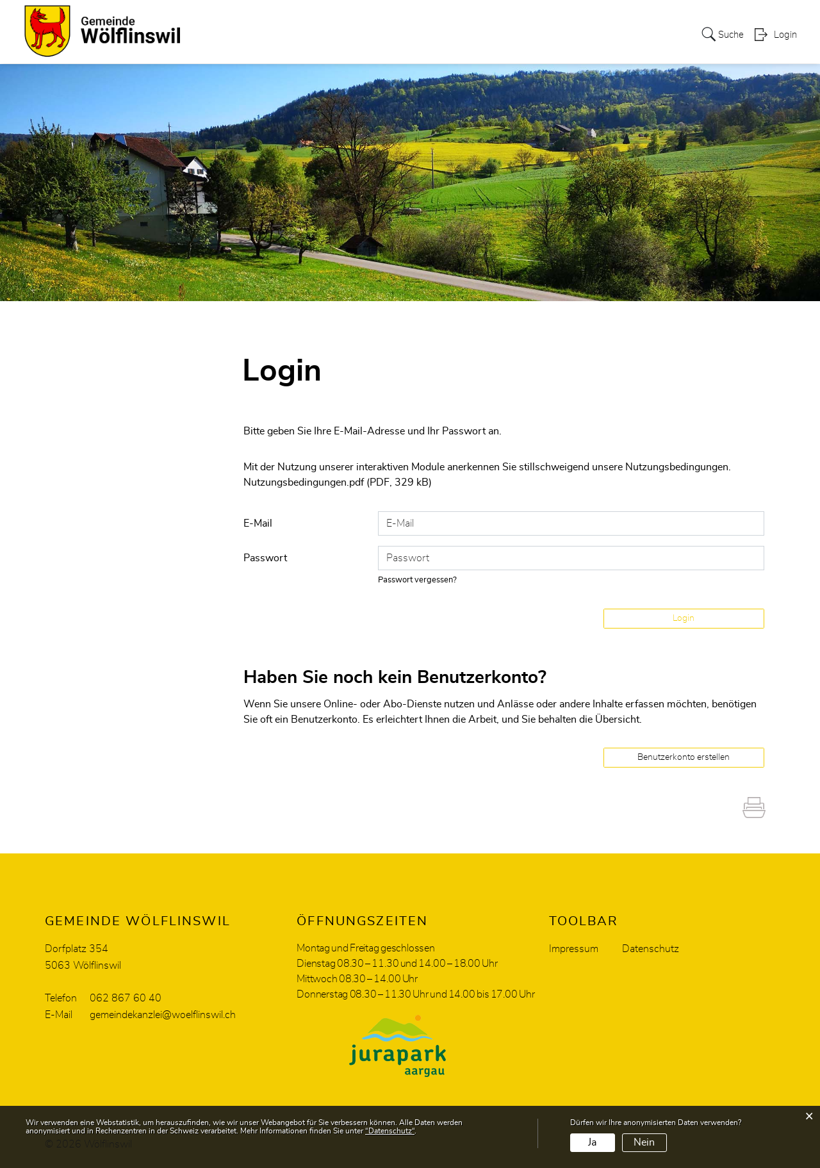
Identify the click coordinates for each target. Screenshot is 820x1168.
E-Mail (257, 523)
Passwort (265, 557)
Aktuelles (674, 22)
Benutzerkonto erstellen (683, 756)
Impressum (573, 948)
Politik (255, 22)
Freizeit (493, 22)
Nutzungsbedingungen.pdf (303, 482)
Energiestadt (606, 22)
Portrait (208, 22)
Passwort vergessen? (417, 579)
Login (785, 49)
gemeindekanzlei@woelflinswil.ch (163, 1014)
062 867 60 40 (125, 997)
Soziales (374, 22)
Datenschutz (650, 948)
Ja (592, 1142)
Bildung (543, 22)
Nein (644, 1142)
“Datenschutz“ (389, 1131)
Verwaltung (312, 22)
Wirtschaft (435, 22)
